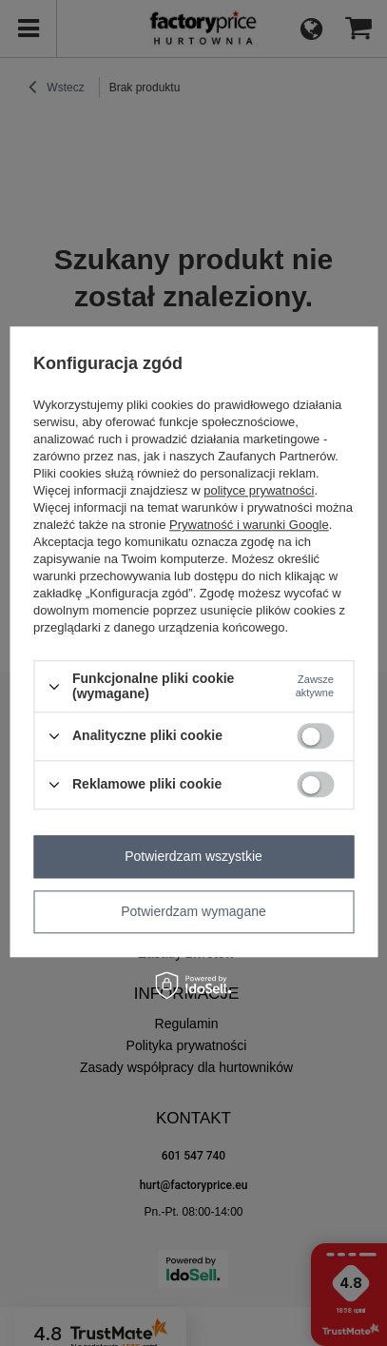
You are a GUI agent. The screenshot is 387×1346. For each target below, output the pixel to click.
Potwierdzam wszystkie (193, 856)
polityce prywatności (258, 491)
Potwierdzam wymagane (193, 911)
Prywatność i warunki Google (249, 525)
